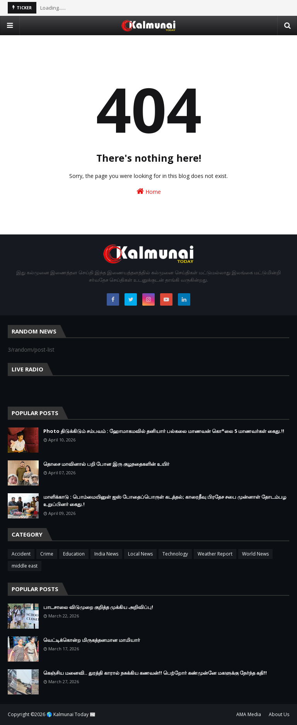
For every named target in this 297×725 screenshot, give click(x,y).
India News (106, 554)
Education (74, 554)
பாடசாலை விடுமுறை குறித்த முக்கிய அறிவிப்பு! (98, 607)
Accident (21, 554)
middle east (25, 566)
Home (149, 191)
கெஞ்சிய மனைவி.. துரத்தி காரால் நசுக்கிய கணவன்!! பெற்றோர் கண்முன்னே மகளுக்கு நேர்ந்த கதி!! (155, 672)
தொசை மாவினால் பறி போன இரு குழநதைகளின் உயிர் (106, 463)
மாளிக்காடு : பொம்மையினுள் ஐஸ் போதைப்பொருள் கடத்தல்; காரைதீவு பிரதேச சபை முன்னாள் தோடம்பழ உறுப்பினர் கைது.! (164, 500)
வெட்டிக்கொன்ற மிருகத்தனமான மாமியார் (91, 639)
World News (255, 554)
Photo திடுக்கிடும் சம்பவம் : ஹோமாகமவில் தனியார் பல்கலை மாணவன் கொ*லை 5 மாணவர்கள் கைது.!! (163, 430)
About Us (279, 714)
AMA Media (248, 714)
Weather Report (215, 554)
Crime (46, 554)
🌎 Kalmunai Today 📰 (71, 714)
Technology (175, 554)
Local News (140, 554)
